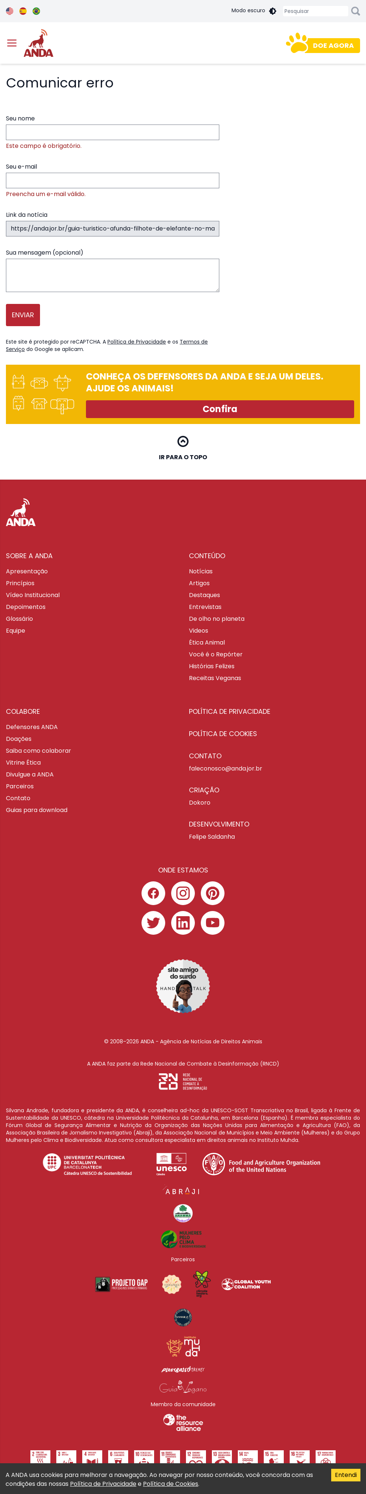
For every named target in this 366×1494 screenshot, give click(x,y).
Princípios (20, 583)
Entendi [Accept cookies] (346, 1475)
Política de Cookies (170, 1484)
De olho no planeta (216, 619)
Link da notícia (112, 223)
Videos (198, 630)
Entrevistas (205, 607)
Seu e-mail (112, 180)
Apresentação (27, 571)
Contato (18, 798)
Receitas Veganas (215, 678)
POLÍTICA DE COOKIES (223, 733)
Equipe (15, 630)
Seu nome (112, 132)
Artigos (199, 583)
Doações (18, 739)
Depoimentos (26, 607)
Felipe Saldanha (212, 836)
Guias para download (36, 810)
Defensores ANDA (32, 727)
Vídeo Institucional (33, 595)
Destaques (204, 595)
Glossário (19, 619)
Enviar (23, 314)
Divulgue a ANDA (30, 774)
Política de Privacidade (136, 341)
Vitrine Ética (23, 762)
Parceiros (20, 786)
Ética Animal (207, 642)
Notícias (201, 571)
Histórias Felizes (211, 666)
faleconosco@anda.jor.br (225, 768)
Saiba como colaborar (38, 750)
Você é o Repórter (216, 654)
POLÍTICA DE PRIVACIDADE (229, 711)
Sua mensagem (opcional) (112, 270)
